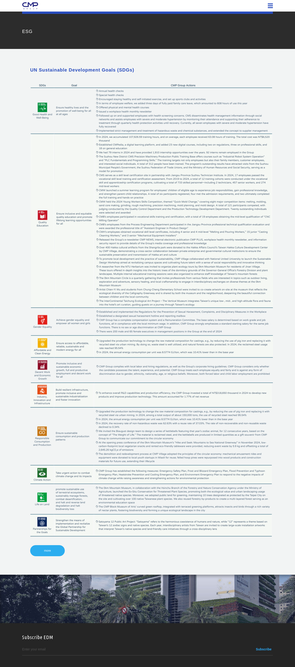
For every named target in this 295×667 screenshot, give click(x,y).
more (47, 550)
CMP (30, 6)
